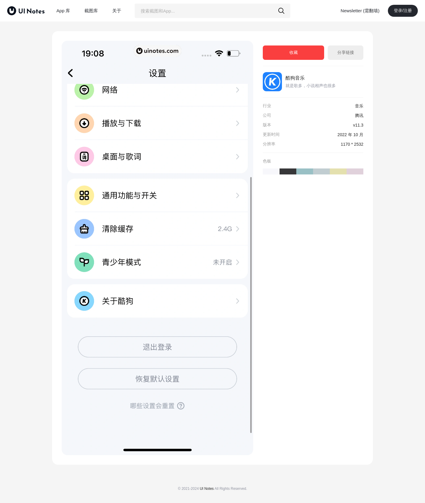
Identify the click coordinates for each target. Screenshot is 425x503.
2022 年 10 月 (350, 134)
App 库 (63, 10)
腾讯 (359, 115)
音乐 (359, 106)
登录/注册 (403, 10)
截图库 (91, 10)
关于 (116, 10)
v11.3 (358, 125)
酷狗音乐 (295, 77)
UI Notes (207, 489)
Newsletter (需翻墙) (360, 10)
